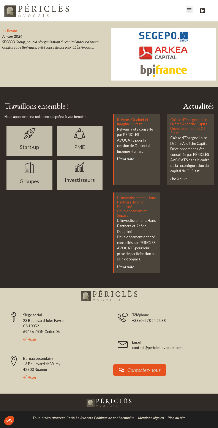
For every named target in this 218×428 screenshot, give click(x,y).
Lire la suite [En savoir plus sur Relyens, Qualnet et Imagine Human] (125, 159)
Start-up (29, 147)
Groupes (29, 181)
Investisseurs (80, 180)
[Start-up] (29, 133)
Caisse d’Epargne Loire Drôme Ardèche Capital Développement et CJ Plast (189, 126)
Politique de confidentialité (114, 418)
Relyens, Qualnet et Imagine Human (132, 121)
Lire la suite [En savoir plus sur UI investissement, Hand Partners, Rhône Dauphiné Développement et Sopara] (125, 267)
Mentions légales (151, 418)
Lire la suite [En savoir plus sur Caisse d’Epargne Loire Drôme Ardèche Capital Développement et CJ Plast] (178, 178)
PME (79, 147)
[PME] (79, 133)
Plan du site (176, 418)
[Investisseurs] (79, 167)
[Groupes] (29, 167)
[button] (189, 9)
